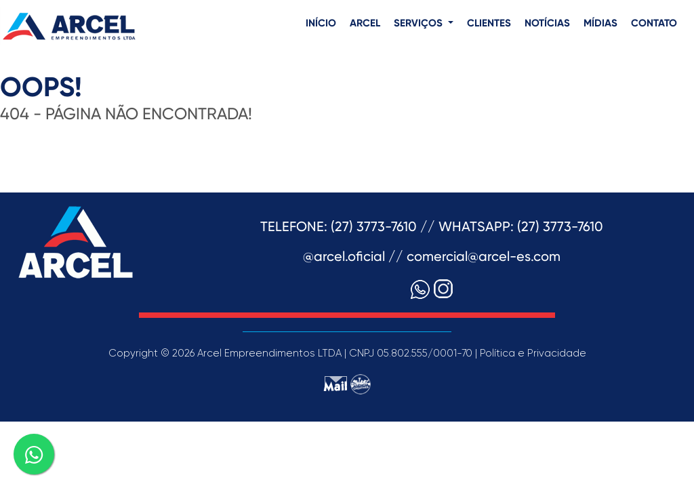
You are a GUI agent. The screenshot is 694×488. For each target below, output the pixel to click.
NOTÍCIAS (547, 23)
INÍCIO (321, 23)
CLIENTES (489, 23)
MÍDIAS (600, 23)
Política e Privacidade (533, 353)
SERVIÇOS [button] (419, 23)
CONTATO (654, 23)
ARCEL (365, 23)
